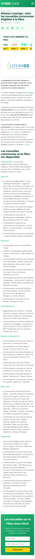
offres (12, 132)
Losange (27, 144)
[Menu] (32, 3)
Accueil (3, 11)
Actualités (9, 11)
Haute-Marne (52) (7, 306)
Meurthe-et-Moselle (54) (10, 336)
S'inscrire (17, 550)
